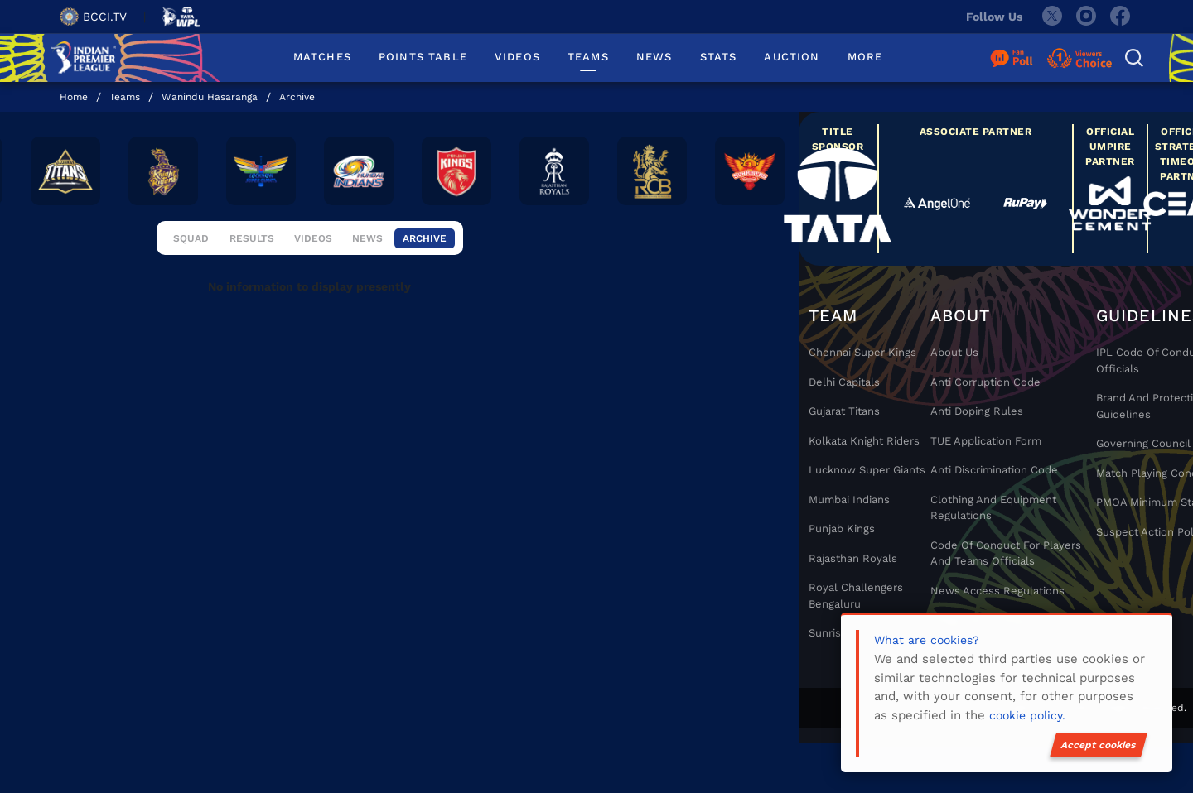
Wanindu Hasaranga (210, 97)
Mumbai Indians (849, 499)
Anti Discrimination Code (994, 470)
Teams (124, 97)
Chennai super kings (862, 352)
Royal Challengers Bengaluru (856, 595)
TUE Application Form (985, 441)
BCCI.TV (93, 16)
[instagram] (1086, 16)
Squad (191, 251)
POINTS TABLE (423, 56)
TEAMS (588, 56)
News (369, 251)
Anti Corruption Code (985, 382)
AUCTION (791, 56)
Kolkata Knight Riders (864, 441)
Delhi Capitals (844, 382)
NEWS (654, 56)
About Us (954, 352)
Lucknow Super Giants (867, 470)
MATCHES (322, 56)
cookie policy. (1027, 715)
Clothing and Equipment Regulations (993, 507)
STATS (718, 56)
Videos (315, 251)
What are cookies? (926, 639)
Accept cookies (1098, 745)
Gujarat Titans (844, 411)
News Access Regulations (997, 590)
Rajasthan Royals (853, 558)
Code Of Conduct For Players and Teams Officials (1005, 553)
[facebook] (1120, 16)
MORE (865, 56)
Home (74, 97)
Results (253, 251)
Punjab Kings (842, 528)
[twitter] (1051, 16)
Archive (297, 97)
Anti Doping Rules (976, 411)
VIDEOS (517, 56)
